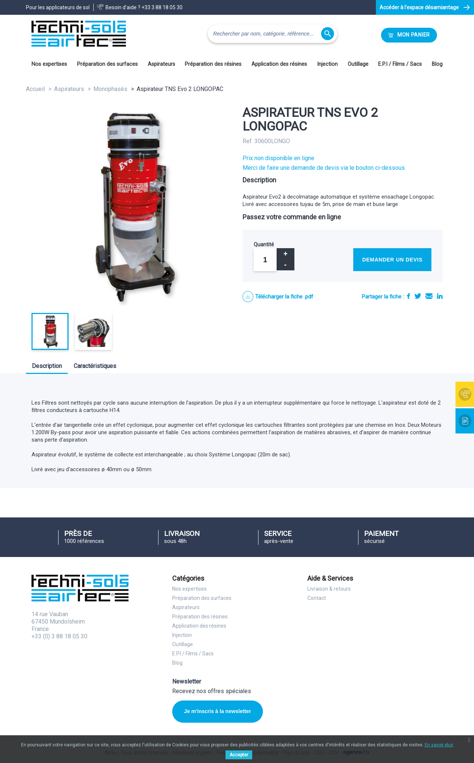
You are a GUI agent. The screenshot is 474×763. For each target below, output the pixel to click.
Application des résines (279, 64)
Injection (327, 64)
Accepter (239, 754)
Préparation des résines (213, 64)
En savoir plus (439, 744)
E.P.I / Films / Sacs (400, 64)
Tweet (417, 296)
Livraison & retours (329, 589)
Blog (437, 64)
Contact (316, 598)
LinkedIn (440, 296)
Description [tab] (47, 365)
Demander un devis (392, 260)
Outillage (358, 64)
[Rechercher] (272, 33)
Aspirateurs (161, 64)
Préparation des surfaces (107, 64)
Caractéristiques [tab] (95, 365)
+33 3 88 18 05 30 (162, 7)
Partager (408, 296)
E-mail (429, 296)
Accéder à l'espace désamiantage (419, 7)
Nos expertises (49, 64)
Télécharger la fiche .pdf (284, 296)
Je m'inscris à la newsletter (217, 711)
